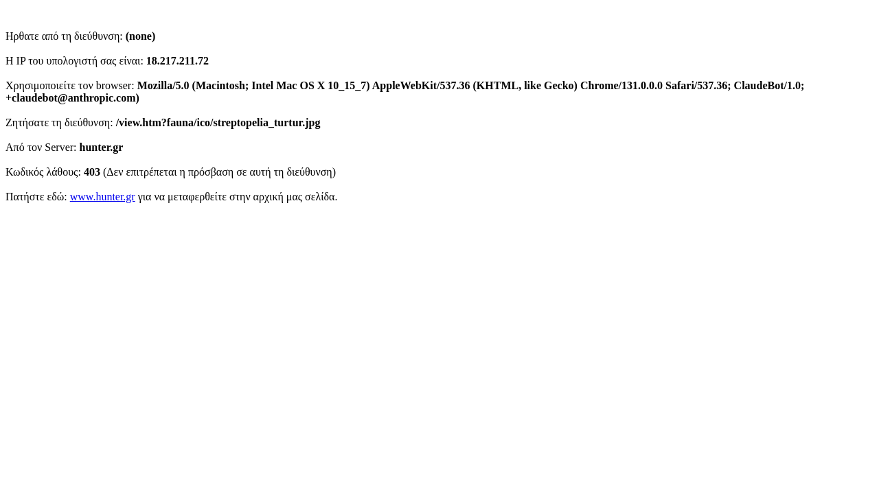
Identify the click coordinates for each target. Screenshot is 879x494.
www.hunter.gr (102, 196)
